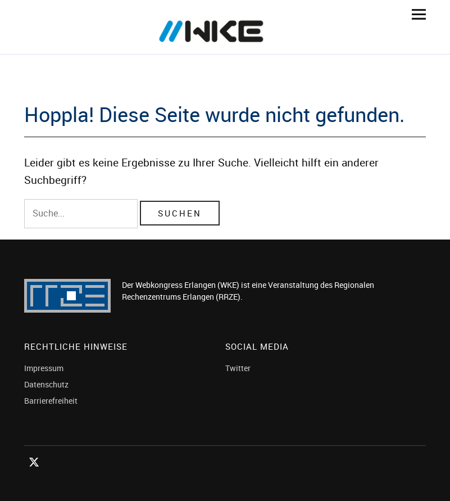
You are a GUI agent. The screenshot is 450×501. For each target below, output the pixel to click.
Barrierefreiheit (51, 400)
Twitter (238, 368)
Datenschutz (46, 384)
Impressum (43, 368)
